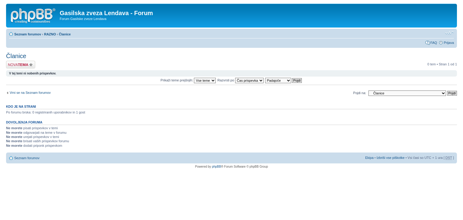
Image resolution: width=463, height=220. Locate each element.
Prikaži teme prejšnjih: (188, 80)
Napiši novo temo (20, 64)
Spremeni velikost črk (449, 33)
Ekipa (369, 157)
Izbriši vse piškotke (391, 157)
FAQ (433, 42)
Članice (65, 34)
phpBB (216, 166)
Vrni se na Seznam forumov (30, 92)
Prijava (449, 42)
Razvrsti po (241, 80)
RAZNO (50, 34)
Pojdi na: (359, 93)
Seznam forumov (27, 34)
